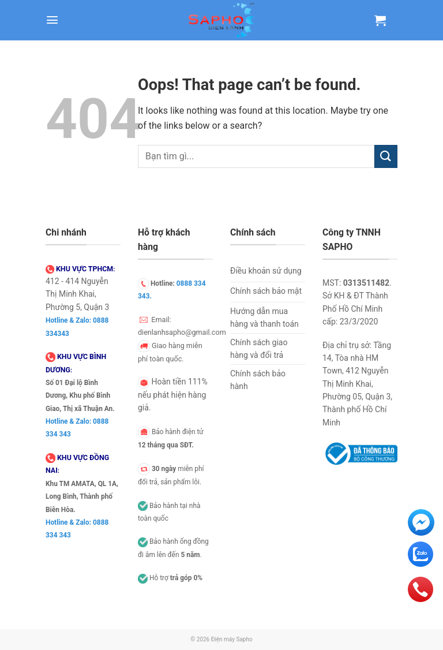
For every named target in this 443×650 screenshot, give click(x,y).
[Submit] (385, 156)
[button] (52, 19)
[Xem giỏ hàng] (380, 20)
